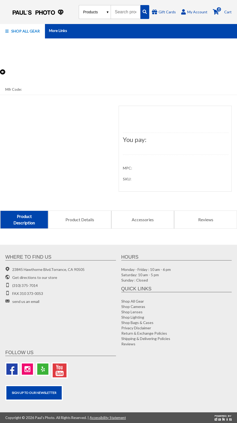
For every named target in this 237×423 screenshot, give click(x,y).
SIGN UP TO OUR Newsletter (34, 393)
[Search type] (96, 12)
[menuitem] (22, 31)
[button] (22, 31)
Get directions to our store (34, 277)
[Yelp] (42, 369)
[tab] (24, 220)
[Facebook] (12, 369)
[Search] (144, 12)
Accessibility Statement (108, 418)
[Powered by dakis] (223, 418)
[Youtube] (60, 370)
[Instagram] (27, 369)
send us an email (25, 301)
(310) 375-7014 (25, 285)
